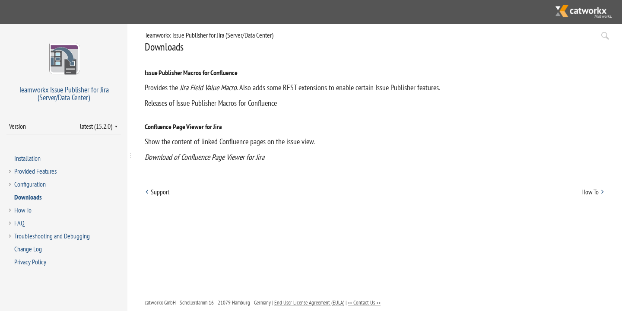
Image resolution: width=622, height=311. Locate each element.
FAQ (19, 223)
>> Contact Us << (364, 302)
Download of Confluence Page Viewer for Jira (204, 157)
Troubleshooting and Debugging (52, 236)
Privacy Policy (30, 261)
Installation (27, 158)
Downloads (28, 197)
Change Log (28, 248)
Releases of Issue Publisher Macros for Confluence (211, 103)
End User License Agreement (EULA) (309, 302)
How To (23, 210)
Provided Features (35, 171)
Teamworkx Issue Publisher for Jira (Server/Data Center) (209, 35)
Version (17, 126)
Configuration (30, 184)
